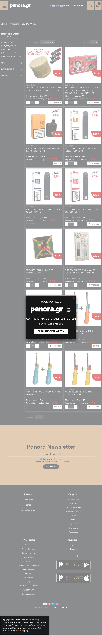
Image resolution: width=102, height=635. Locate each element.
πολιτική (20, 631)
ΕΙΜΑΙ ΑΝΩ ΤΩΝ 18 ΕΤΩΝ (51, 331)
